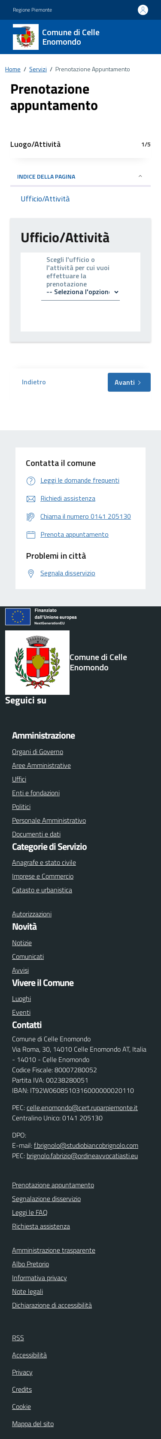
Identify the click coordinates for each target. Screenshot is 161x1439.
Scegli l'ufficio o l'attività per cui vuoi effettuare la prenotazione (77, 272)
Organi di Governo (37, 751)
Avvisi (20, 970)
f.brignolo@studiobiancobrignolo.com (86, 1145)
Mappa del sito (33, 1423)
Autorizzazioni (32, 914)
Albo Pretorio (30, 1264)
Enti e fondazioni (36, 793)
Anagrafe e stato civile (44, 862)
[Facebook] (13, 714)
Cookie (21, 1406)
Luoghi (21, 998)
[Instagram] (36, 714)
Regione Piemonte (32, 10)
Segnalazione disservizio (46, 1198)
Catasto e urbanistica (42, 890)
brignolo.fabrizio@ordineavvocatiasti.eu (82, 1155)
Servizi (38, 68)
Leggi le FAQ (30, 1212)
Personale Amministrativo (49, 820)
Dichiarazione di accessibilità (52, 1305)
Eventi (21, 1012)
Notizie (22, 942)
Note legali (27, 1291)
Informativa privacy (39, 1277)
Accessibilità (29, 1355)
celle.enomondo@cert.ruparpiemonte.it (82, 1107)
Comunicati (28, 956)
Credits (22, 1389)
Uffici (19, 779)
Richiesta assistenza (41, 1226)
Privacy (22, 1372)
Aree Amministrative (41, 765)
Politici (21, 806)
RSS (18, 1338)
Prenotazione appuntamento (53, 1185)
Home (13, 68)
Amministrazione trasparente (53, 1250)
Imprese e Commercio (42, 876)
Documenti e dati (36, 834)
